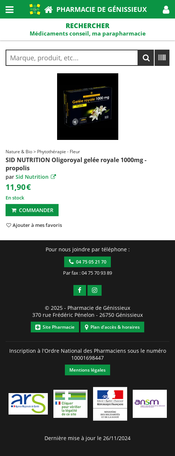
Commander (32, 210)
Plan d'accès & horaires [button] (112, 327)
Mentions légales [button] (87, 370)
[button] (166, 9)
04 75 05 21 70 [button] (87, 262)
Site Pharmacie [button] (55, 327)
